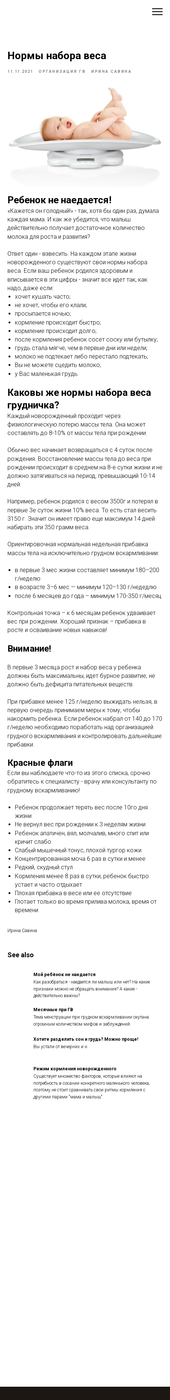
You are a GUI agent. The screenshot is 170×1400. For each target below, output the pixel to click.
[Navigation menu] (157, 12)
